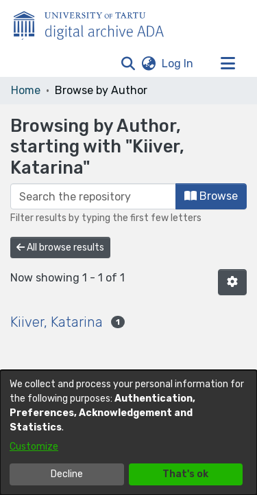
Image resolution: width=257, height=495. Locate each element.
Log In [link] (178, 63)
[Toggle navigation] (227, 64)
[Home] (96, 22)
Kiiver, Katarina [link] (56, 322)
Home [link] (25, 90)
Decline (67, 474)
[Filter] (93, 196)
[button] (127, 64)
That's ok (185, 474)
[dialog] (128, 432)
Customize (34, 446)
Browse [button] (211, 196)
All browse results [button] (60, 247)
